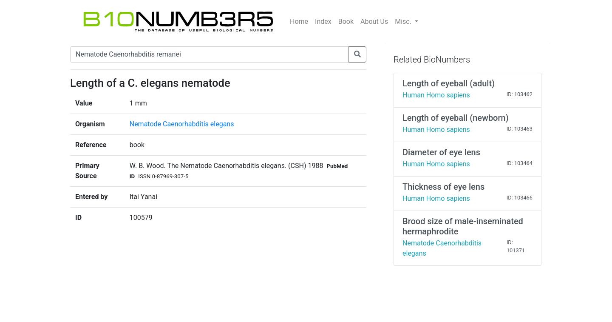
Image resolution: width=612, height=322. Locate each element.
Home (299, 21)
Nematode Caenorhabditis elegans (182, 124)
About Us (374, 21)
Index (323, 21)
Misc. (404, 21)
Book (346, 21)
